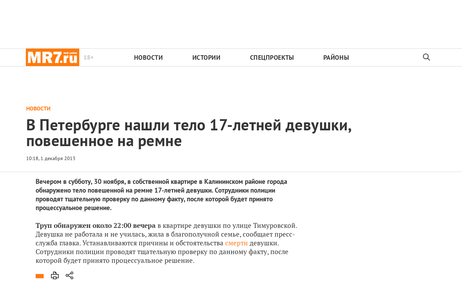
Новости (148, 57)
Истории (206, 57)
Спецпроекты (272, 57)
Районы (336, 57)
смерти (235, 242)
